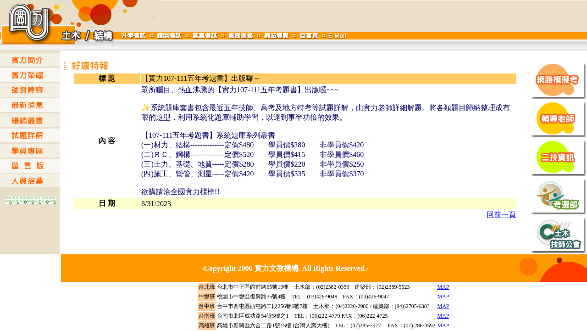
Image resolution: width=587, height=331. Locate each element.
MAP (443, 287)
